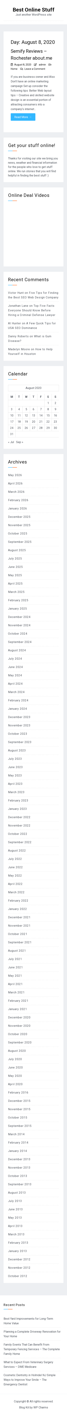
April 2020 (15, 1084)
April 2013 (15, 1226)
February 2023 (18, 800)
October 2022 (17, 834)
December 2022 (19, 817)
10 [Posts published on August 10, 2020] (11, 415)
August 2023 (17, 750)
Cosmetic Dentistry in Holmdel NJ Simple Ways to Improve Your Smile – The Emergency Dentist (30, 1379)
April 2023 (15, 784)
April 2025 (15, 583)
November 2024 (19, 625)
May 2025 (15, 575)
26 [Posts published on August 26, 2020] (26, 428)
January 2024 (17, 708)
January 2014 (17, 1151)
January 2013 (17, 1251)
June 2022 (15, 867)
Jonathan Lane (18, 305)
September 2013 (20, 1184)
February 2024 (18, 700)
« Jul (11, 442)
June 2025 (15, 567)
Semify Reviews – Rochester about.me (31, 54)
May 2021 (15, 975)
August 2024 (17, 650)
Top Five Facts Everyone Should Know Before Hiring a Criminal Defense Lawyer (31, 310)
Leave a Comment (34, 68)
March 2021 (16, 992)
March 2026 (16, 492)
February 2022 (18, 900)
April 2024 (15, 683)
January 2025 (17, 608)
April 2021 (15, 984)
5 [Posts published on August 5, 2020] (26, 409)
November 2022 (19, 825)
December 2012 (19, 1259)
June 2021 (15, 967)
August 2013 (17, 1192)
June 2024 (15, 667)
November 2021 (19, 925)
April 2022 (15, 884)
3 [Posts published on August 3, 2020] (12, 409)
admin (42, 64)
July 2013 (15, 1201)
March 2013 (16, 1234)
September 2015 (20, 1126)
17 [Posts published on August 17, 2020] (11, 421)
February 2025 (18, 600)
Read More (23, 117)
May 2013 (15, 1217)
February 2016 (18, 1092)
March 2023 (16, 792)
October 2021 (17, 934)
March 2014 (16, 1134)
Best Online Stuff (33, 9)
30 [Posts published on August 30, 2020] (55, 428)
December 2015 (19, 1101)
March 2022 (16, 892)
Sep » (19, 442)
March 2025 (16, 592)
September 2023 (20, 742)
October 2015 (17, 1117)
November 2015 (19, 1109)
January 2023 (17, 809)
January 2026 (17, 508)
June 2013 (15, 1209)
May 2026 (15, 475)
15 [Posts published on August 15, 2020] (48, 415)
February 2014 (18, 1142)
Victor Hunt (16, 293)
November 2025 (19, 525)
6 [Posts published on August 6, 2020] (33, 409)
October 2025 (17, 533)
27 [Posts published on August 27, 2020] (33, 428)
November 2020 (19, 1025)
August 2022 (17, 850)
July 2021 (15, 959)
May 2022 (15, 875)
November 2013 (19, 1167)
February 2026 (18, 500)
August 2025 (17, 550)
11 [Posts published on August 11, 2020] (19, 415)
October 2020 (17, 1034)
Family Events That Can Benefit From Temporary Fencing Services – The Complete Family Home (32, 1349)
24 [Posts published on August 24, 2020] (11, 428)
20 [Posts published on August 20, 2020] (33, 421)
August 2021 (17, 950)
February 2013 (18, 1242)
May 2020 (15, 1076)
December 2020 (19, 1017)
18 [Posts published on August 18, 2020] (19, 421)
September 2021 (20, 942)
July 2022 (15, 859)
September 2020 (20, 1042)
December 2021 (19, 917)
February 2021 (18, 1000)
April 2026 (15, 483)
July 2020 (15, 1059)
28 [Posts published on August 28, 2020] (41, 428)
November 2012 (19, 1267)
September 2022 (20, 842)
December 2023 (19, 717)
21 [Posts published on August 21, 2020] (41, 421)
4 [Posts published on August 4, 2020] (19, 409)
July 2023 (15, 758)
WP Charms (40, 1407)
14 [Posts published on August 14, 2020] (41, 415)
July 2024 (15, 658)
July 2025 (15, 558)
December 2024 (19, 617)
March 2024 (16, 692)
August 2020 (17, 1051)
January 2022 (17, 909)
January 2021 (17, 1009)
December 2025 (19, 517)
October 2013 (17, 1176)
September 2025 (20, 542)
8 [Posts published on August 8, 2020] (48, 409)
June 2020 (15, 1067)
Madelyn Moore (19, 349)
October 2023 (17, 733)
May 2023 (15, 775)
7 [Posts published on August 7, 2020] (41, 409)
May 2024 (15, 675)
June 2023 (15, 767)
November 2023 (19, 725)
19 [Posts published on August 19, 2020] (26, 421)
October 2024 (17, 633)
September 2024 (20, 642)
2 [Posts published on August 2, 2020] (55, 403)
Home (14, 68)
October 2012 (17, 1276)
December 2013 (19, 1159)
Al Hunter (14, 323)
